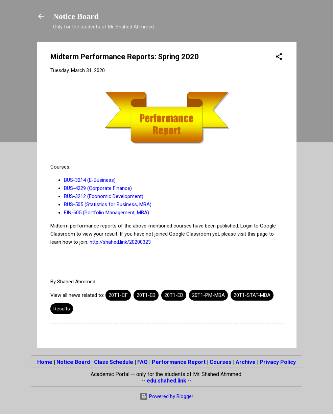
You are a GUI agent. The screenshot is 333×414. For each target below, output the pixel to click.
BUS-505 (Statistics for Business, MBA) (107, 204)
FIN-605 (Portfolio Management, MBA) (106, 213)
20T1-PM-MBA (208, 295)
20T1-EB (146, 295)
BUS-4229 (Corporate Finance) (98, 188)
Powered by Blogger (166, 396)
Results (61, 309)
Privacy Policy (278, 362)
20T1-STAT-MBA (252, 295)
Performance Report (179, 362)
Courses (221, 362)
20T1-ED (173, 295)
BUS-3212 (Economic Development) (103, 196)
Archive (246, 362)
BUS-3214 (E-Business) (90, 180)
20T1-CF (118, 295)
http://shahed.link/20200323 (120, 242)
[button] (279, 57)
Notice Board (76, 16)
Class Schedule (113, 362)
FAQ (142, 362)
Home (44, 362)
